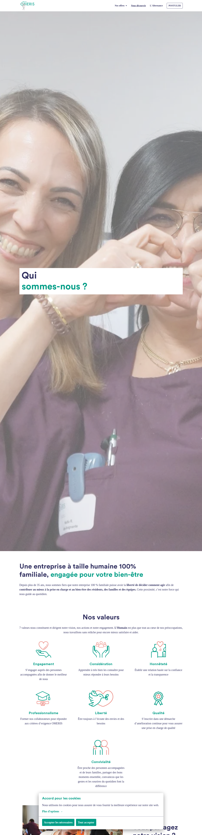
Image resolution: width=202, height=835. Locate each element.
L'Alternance (156, 5)
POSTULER (175, 5)
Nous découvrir (136, 5)
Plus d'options (53, 811)
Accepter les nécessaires (61, 822)
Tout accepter (93, 822)
